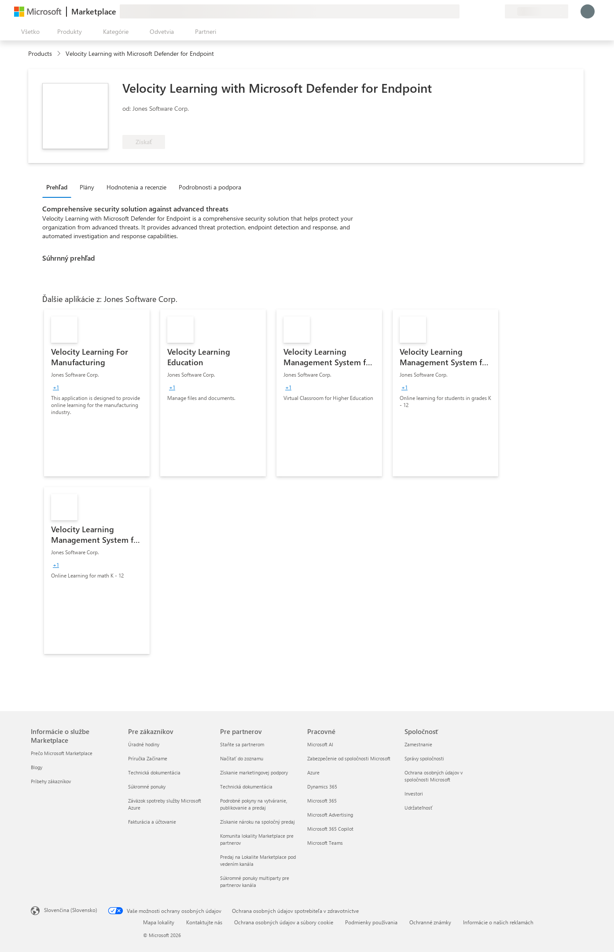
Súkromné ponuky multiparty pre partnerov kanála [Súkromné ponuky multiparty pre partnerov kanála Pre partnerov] (254, 881)
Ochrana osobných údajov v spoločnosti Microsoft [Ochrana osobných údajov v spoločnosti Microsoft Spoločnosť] (433, 776)
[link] (97, 392)
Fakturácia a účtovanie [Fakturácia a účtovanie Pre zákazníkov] (152, 821)
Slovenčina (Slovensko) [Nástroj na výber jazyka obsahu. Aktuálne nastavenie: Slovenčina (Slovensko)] (70, 909)
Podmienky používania (371, 922)
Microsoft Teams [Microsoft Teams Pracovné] (325, 842)
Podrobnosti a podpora (210, 187)
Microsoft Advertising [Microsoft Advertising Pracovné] (330, 814)
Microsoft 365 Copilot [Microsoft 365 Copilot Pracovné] (330, 828)
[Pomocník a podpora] (476, 11)
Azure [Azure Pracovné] (313, 772)
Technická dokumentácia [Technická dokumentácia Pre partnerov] (246, 786)
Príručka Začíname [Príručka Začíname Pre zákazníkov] (147, 758)
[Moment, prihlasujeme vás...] (587, 11)
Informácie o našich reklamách (498, 922)
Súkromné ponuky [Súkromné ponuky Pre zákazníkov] (146, 786)
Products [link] (40, 53)
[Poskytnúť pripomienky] (466, 11)
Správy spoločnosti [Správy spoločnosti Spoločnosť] (424, 758)
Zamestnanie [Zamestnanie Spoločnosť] (418, 744)
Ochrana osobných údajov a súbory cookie (283, 922)
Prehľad (56, 187)
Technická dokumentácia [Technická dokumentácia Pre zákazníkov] (154, 772)
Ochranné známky (430, 922)
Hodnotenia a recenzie (136, 187)
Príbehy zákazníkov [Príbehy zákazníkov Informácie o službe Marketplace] (51, 781)
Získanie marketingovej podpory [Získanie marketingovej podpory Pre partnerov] (254, 772)
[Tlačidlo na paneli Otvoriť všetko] (28, 31)
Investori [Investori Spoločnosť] (413, 793)
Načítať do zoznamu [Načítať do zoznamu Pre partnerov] (241, 758)
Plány (87, 187)
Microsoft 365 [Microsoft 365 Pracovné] (322, 800)
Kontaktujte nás (204, 922)
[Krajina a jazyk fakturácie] (536, 11)
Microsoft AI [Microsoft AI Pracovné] (320, 744)
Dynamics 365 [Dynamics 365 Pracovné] (322, 786)
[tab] (59, 186)
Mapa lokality (158, 922)
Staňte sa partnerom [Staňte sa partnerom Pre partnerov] (242, 744)
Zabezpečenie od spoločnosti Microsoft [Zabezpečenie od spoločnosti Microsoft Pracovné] (348, 758)
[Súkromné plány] (497, 11)
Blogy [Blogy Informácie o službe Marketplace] (36, 767)
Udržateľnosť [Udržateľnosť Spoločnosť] (418, 807)
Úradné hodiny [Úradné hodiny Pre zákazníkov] (143, 744)
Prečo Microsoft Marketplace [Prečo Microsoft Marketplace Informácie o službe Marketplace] (61, 753)
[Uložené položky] (487, 11)
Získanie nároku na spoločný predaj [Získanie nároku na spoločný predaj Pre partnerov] (257, 821)
